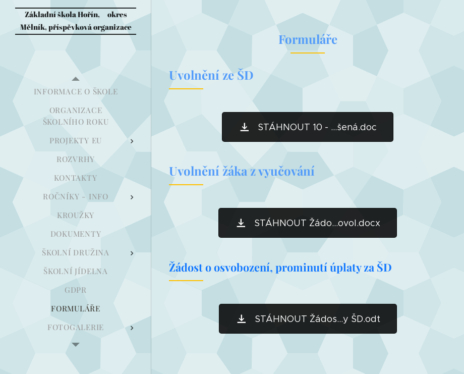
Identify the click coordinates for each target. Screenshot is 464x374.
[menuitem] (75, 91)
